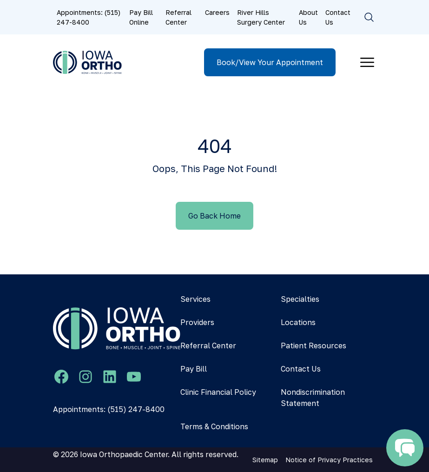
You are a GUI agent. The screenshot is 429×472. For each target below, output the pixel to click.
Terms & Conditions (214, 426)
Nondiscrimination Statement (313, 397)
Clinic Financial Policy (218, 392)
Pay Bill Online (141, 17)
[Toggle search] (369, 17)
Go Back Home (214, 215)
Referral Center (178, 17)
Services (195, 299)
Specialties (300, 299)
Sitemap (265, 460)
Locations (298, 322)
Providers (197, 322)
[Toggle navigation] (367, 62)
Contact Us (337, 17)
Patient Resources (313, 345)
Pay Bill (193, 368)
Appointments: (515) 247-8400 (88, 17)
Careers (217, 12)
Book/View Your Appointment (270, 62)
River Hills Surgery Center (261, 17)
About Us (308, 17)
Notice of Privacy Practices (329, 460)
